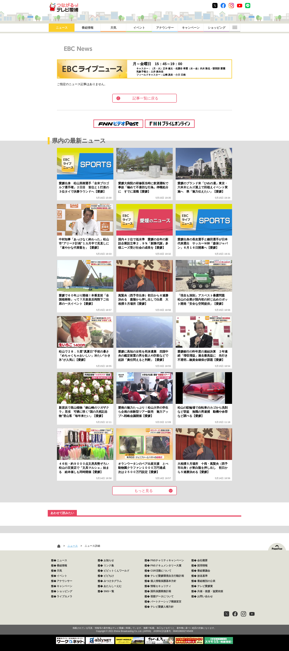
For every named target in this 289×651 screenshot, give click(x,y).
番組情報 (87, 27)
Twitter (215, 5)
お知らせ (109, 560)
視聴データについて (162, 596)
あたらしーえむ (113, 586)
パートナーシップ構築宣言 (165, 601)
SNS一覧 (109, 591)
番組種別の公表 (206, 580)
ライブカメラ (64, 596)
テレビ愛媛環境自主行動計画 (167, 575)
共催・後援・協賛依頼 (210, 591)
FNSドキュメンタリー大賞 (165, 565)
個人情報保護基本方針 (163, 580)
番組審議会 (203, 570)
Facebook (223, 5)
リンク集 (109, 565)
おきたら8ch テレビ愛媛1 (63, 7)
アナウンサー (165, 27)
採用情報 (202, 565)
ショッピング (216, 27)
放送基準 (202, 575)
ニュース (62, 27)
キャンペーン (191, 27)
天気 (113, 27)
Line (247, 5)
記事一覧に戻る (145, 98)
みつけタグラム (113, 580)
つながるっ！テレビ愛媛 (144, 622)
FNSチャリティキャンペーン (167, 560)
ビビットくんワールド (116, 570)
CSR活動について (160, 570)
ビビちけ (109, 575)
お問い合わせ (205, 596)
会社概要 (202, 560)
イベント (139, 27)
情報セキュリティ (160, 586)
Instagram (231, 5)
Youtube (239, 5)
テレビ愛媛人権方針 (162, 606)
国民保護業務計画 (160, 591)
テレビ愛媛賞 (205, 586)
